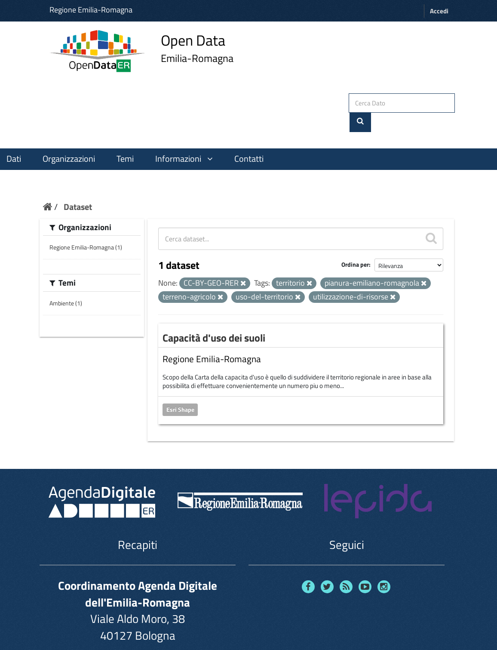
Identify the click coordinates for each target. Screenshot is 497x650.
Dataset (78, 187)
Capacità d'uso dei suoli (214, 318)
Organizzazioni (69, 138)
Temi (125, 138)
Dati (13, 138)
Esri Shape (180, 390)
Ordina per (355, 245)
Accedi (439, 11)
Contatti (249, 138)
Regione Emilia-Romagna (90, 9)
